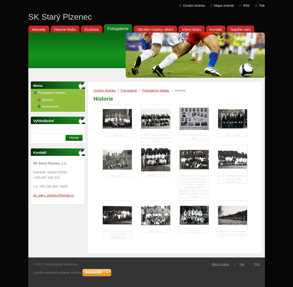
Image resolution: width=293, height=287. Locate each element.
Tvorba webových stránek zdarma (57, 272)
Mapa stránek (224, 5)
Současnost (50, 106)
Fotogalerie (129, 90)
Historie (47, 100)
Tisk (262, 5)
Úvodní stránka (194, 5)
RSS (246, 5)
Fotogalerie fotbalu (51, 93)
